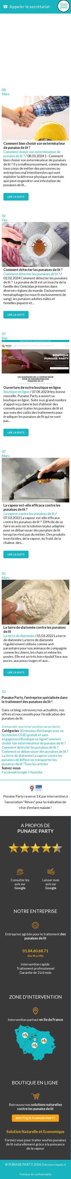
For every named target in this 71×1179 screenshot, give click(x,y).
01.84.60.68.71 (35, 951)
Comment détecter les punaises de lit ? (31, 274)
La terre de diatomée (18, 636)
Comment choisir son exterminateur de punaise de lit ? (34, 741)
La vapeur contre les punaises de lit (29, 513)
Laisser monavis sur (50, 879)
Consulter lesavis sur (20, 879)
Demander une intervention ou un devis (31, 726)
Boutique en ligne (16, 392)
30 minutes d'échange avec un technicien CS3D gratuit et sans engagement (33, 735)
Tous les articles (36, 764)
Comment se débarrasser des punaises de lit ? (35, 751)
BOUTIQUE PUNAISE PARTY (35, 1118)
